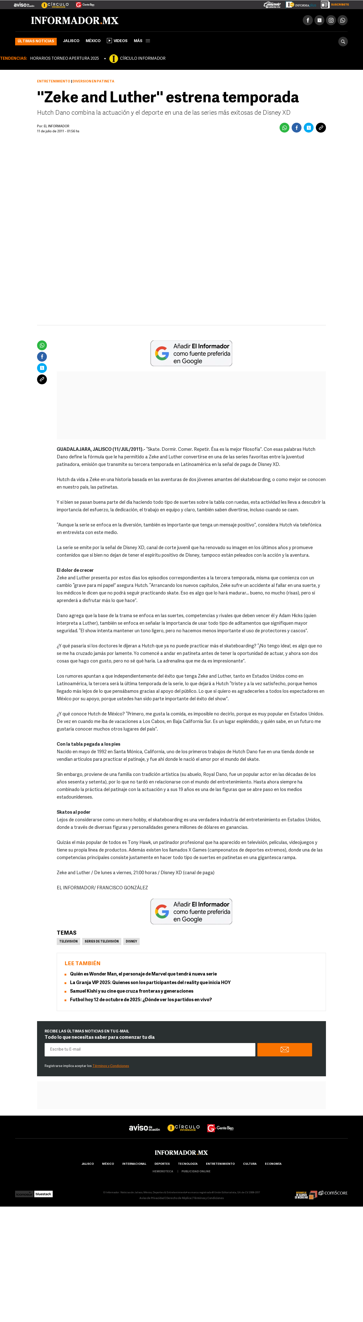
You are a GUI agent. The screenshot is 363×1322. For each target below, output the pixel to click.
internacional (134, 1164)
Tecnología (188, 1164)
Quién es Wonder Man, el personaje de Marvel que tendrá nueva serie (143, 974)
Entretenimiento (53, 81)
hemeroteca (163, 1171)
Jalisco (71, 41)
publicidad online (196, 1171)
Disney (131, 941)
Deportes (162, 1164)
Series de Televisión (102, 941)
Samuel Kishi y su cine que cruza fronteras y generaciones (131, 991)
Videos (117, 40)
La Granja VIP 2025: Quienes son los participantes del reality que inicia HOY (150, 983)
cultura (250, 1164)
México (93, 41)
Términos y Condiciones (111, 1066)
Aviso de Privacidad (152, 1198)
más (142, 41)
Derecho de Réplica (178, 1198)
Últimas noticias (36, 41)
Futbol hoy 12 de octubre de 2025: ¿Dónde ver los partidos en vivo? (141, 1000)
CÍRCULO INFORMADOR (142, 59)
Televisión (68, 941)
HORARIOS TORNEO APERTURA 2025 (64, 59)
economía (273, 1164)
